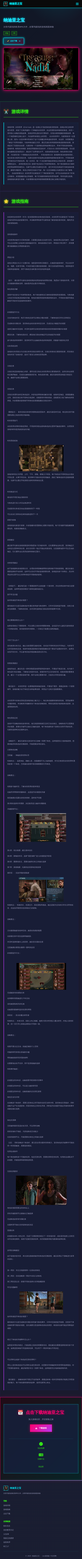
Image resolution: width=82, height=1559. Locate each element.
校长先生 (6, 1526)
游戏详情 (6, 1506)
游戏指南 (6, 1510)
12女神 (6, 1534)
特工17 (6, 1546)
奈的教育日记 (8, 1530)
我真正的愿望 (8, 1538)
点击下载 (6, 1514)
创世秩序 (6, 1542)
